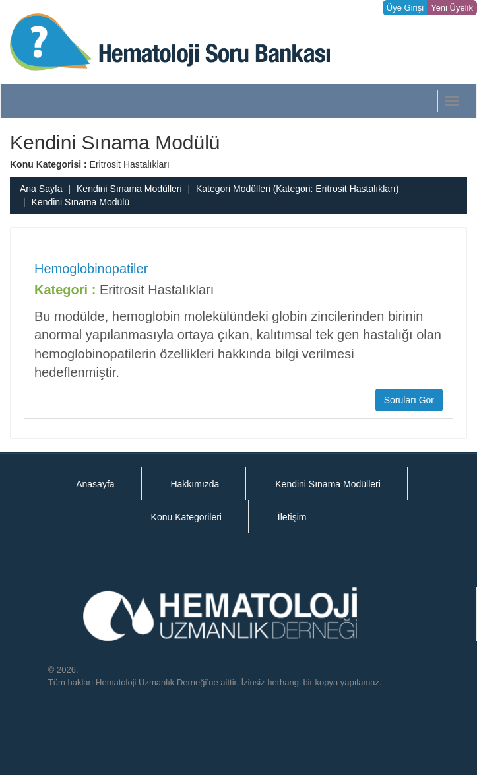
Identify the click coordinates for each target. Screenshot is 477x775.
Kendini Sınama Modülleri (129, 189)
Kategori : (65, 290)
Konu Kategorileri (186, 517)
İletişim (292, 517)
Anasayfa (95, 484)
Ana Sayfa (41, 189)
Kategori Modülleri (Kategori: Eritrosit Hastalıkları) (297, 189)
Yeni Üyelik (452, 8)
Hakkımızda (194, 484)
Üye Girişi (405, 8)
